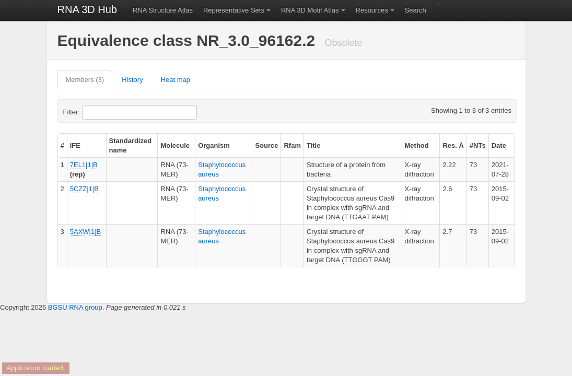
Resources (372, 10)
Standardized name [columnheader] (130, 145)
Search (415, 10)
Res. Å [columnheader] (452, 145)
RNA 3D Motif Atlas (310, 10)
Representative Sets (233, 10)
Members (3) (85, 80)
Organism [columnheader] (214, 145)
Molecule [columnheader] (175, 145)
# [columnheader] (62, 145)
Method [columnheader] (417, 145)
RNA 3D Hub (87, 9)
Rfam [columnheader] (292, 145)
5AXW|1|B (85, 232)
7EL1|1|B (84, 165)
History (132, 80)
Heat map (175, 80)
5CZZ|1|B (84, 189)
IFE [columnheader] (75, 145)
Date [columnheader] (499, 145)
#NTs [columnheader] (478, 145)
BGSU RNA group (75, 307)
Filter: (97, 112)
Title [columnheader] (314, 145)
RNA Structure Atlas (163, 10)
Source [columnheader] (266, 145)
